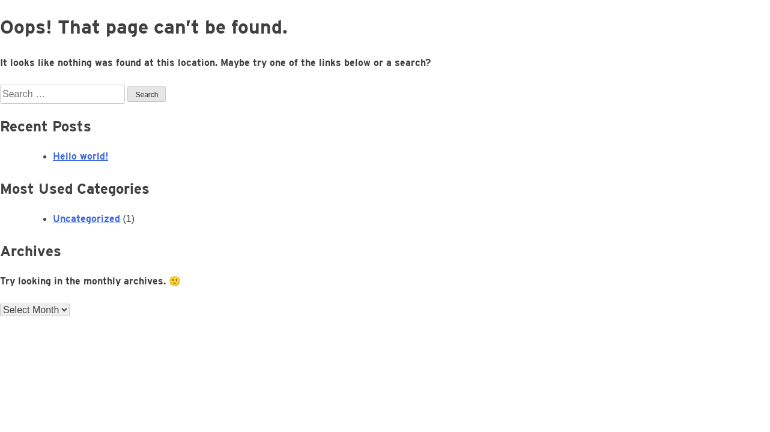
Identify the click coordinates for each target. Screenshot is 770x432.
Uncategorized (86, 218)
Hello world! (80, 156)
